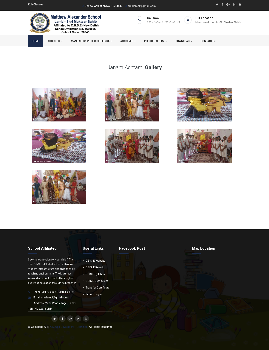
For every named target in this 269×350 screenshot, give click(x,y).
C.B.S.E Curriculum (95, 281)
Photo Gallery (155, 41)
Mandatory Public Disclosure (91, 41)
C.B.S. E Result (93, 267)
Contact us (208, 41)
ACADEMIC (128, 41)
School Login (92, 294)
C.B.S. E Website (94, 261)
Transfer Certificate (96, 287)
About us (55, 41)
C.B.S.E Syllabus (94, 274)
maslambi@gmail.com (140, 5)
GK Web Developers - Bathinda (69, 327)
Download (183, 41)
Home (35, 41)
